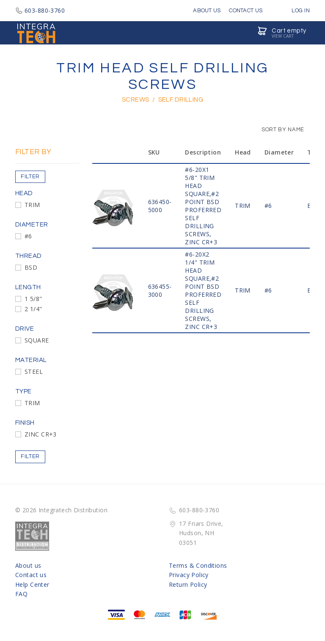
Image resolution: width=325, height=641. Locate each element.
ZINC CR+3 (41, 434)
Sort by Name (278, 130)
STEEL (34, 371)
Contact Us (245, 11)
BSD (31, 267)
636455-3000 (160, 290)
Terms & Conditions (198, 565)
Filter (30, 177)
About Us (206, 11)
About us (28, 565)
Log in (294, 11)
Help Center (32, 584)
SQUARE (37, 340)
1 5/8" (33, 299)
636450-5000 (160, 206)
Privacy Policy (189, 575)
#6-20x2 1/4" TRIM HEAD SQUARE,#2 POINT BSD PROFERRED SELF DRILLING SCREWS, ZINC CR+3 (203, 290)
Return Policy (188, 584)
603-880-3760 (40, 10)
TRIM (32, 205)
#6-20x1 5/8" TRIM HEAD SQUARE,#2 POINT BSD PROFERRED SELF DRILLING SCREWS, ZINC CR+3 (203, 206)
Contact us (31, 575)
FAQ (21, 594)
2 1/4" (33, 309)
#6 (28, 236)
